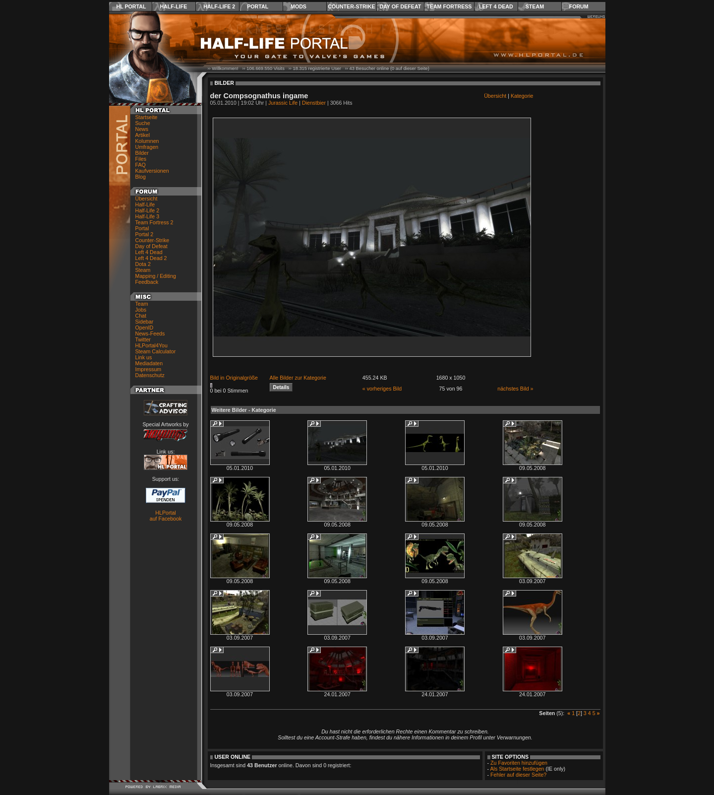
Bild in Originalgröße (234, 378)
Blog (140, 177)
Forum (579, 6)
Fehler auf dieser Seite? (518, 775)
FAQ (140, 165)
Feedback (147, 282)
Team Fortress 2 (154, 222)
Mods (298, 6)
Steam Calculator (155, 351)
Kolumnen (147, 141)
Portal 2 (144, 234)
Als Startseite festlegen (517, 769)
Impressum (148, 369)
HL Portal (131, 6)
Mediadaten (149, 363)
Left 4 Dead (496, 6)
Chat (141, 316)
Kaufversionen (152, 171)
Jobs (141, 310)
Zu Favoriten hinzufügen (518, 763)
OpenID (144, 328)
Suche (142, 123)
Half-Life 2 (219, 6)
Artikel (142, 135)
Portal (257, 6)
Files (141, 159)
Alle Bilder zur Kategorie (298, 378)
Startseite (146, 117)
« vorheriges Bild (382, 389)
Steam (535, 6)
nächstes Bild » (515, 389)
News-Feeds (150, 333)
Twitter (143, 339)
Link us (143, 357)
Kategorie (522, 96)
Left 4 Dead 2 (151, 258)
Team (141, 304)
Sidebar (144, 322)
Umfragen (147, 147)
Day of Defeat (400, 6)
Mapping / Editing (155, 276)
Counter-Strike (351, 6)
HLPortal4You (151, 345)
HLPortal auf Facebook (166, 516)
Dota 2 (143, 264)
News (142, 129)
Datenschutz (150, 375)
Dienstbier (314, 103)
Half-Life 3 (147, 216)
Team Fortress (449, 6)
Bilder (142, 153)
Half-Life (173, 6)
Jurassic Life (283, 103)
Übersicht (146, 198)
